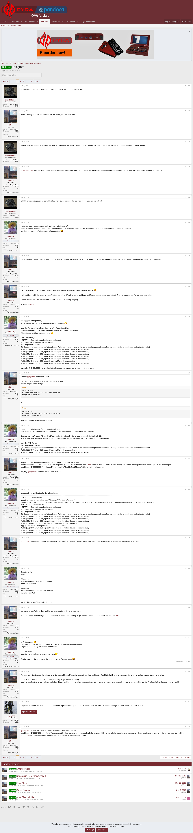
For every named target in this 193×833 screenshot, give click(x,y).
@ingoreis (31, 376)
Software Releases (29, 770)
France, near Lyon (12, 136)
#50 (189, 372)
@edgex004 (25, 730)
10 (31, 81)
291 (38, 785)
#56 (189, 606)
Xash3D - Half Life (25, 797)
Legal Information (88, 22)
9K (39, 778)
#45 (189, 196)
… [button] (27, 81)
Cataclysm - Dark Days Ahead (31, 775)
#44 (189, 166)
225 (38, 799)
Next (36, 81)
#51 (189, 425)
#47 (189, 255)
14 (38, 792)
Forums (44, 22)
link (89, 464)
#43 (189, 141)
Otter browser (23, 768)
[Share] (185, 85)
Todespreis (182, 770)
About (5, 22)
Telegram (31, 304)
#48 (189, 286)
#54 (189, 537)
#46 (189, 222)
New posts (5, 25)
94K (42, 785)
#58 (189, 671)
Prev (6, 81)
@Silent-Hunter (27, 170)
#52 (189, 458)
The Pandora (30, 22)
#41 (189, 85)
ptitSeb (5, 70)
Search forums (16, 25)
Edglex (183, 798)
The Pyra (15, 22)
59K (41, 770)
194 (37, 770)
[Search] (186, 21)
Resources (71, 22)
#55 (189, 567)
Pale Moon (22, 782)
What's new (56, 22)
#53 (189, 489)
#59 (189, 701)
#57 (189, 637)
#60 (189, 726)
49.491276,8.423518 (11, 250)
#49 (189, 316)
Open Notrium (23, 790)
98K (41, 799)
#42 (189, 110)
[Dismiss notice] (189, 31)
